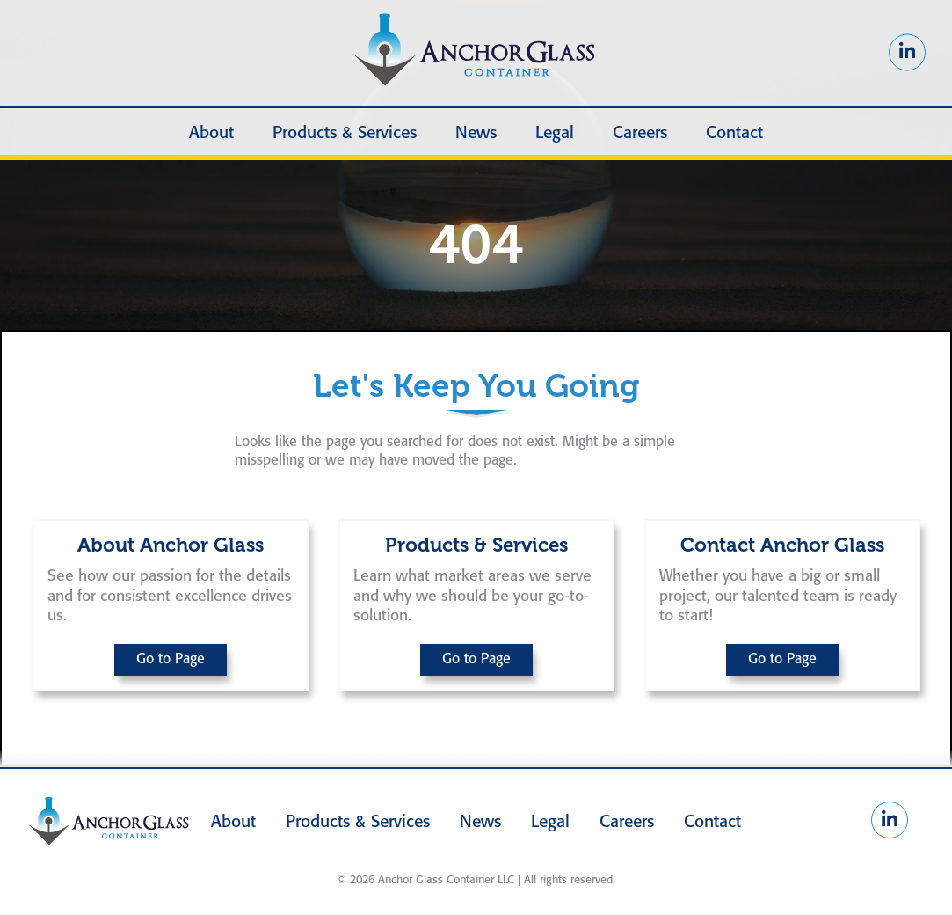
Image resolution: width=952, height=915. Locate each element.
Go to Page (170, 659)
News (476, 134)
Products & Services (345, 134)
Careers (640, 134)
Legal (554, 134)
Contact (734, 134)
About (211, 134)
